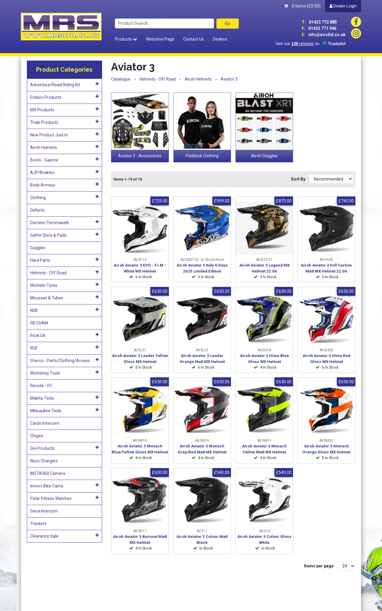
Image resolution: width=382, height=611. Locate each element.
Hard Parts (64, 260)
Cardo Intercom (44, 423)
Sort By (298, 179)
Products (126, 39)
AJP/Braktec (64, 172)
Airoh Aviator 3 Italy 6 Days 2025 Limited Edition (202, 268)
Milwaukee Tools (64, 410)
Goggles (37, 247)
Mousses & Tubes (64, 297)
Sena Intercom (44, 511)
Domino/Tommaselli (64, 222)
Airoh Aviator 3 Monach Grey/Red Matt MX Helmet (202, 449)
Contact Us (193, 39)
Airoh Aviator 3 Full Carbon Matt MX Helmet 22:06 (326, 268)
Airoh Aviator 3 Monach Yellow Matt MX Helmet (264, 449)
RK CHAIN (39, 323)
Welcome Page (160, 39)
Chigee (36, 435)
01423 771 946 (319, 28)
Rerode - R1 (41, 385)
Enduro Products (64, 97)
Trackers (38, 523)
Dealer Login (343, 6)
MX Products (64, 109)
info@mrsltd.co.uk (324, 34)
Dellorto (37, 210)
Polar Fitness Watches (64, 498)
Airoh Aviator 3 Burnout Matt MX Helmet (140, 539)
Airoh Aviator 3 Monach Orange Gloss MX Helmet (326, 449)
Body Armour (64, 184)
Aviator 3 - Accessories (139, 155)
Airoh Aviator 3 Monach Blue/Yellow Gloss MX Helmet (140, 449)
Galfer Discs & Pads (64, 235)
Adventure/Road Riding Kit (64, 84)
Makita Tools (64, 398)
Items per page (319, 566)
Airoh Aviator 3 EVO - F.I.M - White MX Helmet (140, 268)
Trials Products (64, 122)
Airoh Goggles (264, 155)
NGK (64, 310)
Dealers (220, 39)
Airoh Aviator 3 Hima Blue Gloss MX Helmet (264, 358)
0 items (302, 6)
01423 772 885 (319, 22)
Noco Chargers (44, 460)
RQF (64, 347)
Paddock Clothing (202, 155)
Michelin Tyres (64, 285)
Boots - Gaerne (64, 159)
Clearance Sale (64, 535)
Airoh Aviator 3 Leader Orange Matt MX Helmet (202, 358)
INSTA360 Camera (47, 473)
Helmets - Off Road (64, 272)
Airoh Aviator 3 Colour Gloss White (264, 539)
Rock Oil (64, 335)
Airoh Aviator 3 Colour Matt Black (202, 539)
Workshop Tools (64, 372)
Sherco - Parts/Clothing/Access (64, 360)
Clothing (64, 197)
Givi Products (64, 448)
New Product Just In (64, 134)
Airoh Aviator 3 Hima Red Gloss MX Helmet (326, 358)
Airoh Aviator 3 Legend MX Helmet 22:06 (264, 268)
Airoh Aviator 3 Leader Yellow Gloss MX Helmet (140, 358)
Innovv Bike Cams (64, 485)
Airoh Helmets (64, 147)
